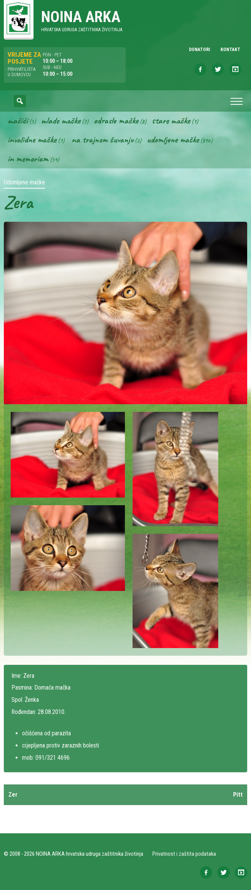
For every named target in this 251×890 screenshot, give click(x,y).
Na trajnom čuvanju (102, 139)
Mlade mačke (60, 120)
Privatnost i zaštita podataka (184, 853)
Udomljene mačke (173, 139)
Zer (13, 794)
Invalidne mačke (32, 139)
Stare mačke (171, 120)
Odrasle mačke (116, 120)
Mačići (18, 120)
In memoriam (28, 158)
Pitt (238, 794)
